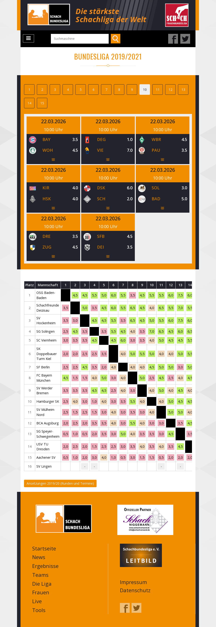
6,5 (132, 308)
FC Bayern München (44, 378)
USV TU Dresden (42, 446)
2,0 (65, 354)
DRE (46, 236)
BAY (46, 139)
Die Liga (42, 583)
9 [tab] (132, 89)
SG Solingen (45, 331)
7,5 (180, 295)
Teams (40, 574)
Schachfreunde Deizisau (47, 308)
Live (37, 601)
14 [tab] (29, 103)
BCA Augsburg (47, 423)
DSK (101, 187)
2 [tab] (42, 89)
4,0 (151, 308)
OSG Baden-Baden (45, 295)
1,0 (94, 401)
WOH (47, 150)
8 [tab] (119, 89)
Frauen (40, 592)
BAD (156, 198)
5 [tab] (81, 89)
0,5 (65, 434)
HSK (46, 198)
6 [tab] (93, 89)
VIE (100, 150)
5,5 (94, 295)
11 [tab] (158, 89)
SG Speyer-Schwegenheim (47, 434)
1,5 (75, 378)
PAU (156, 150)
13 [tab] (183, 89)
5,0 (103, 295)
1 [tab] (29, 89)
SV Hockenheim (46, 320)
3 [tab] (55, 89)
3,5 (132, 295)
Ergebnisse (45, 565)
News (38, 556)
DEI (100, 247)
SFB (101, 236)
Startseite (44, 548)
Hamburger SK (47, 401)
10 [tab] (145, 89)
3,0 (75, 320)
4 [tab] (68, 89)
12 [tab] (170, 89)
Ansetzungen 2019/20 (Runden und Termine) (60, 483)
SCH (101, 198)
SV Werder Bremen (44, 390)
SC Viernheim (46, 340)
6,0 (113, 295)
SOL (156, 187)
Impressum (133, 581)
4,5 (75, 295)
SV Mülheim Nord (45, 412)
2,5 (65, 331)
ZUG (46, 247)
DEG (101, 139)
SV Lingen (44, 466)
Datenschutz (135, 590)
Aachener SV (46, 457)
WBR (156, 139)
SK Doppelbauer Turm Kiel (46, 353)
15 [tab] (42, 103)
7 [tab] (106, 89)
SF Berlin (43, 367)
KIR (45, 187)
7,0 (180, 308)
